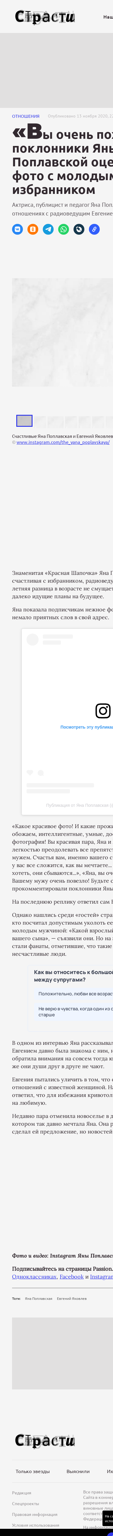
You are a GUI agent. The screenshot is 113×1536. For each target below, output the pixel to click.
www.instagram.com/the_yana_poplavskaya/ (63, 442)
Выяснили (78, 1471)
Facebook (72, 1276)
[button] (17, 229)
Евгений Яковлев (72, 1298)
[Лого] (45, 16)
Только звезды (33, 1471)
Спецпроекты (25, 1503)
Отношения (25, 116)
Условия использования (35, 1525)
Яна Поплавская (38, 1298)
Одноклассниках (34, 1276)
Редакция (21, 1492)
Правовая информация (35, 1514)
